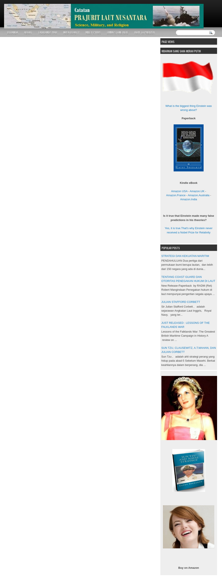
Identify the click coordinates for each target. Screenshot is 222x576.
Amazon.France (176, 195)
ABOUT (28, 32)
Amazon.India (188, 199)
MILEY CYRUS (93, 32)
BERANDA (12, 32)
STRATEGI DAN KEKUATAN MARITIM (185, 256)
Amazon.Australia (198, 195)
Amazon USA (179, 191)
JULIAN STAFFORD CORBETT (180, 301)
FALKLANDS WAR (48, 32)
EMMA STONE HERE (117, 32)
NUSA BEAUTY (71, 32)
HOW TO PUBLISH (144, 32)
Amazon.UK (197, 191)
